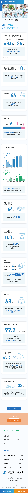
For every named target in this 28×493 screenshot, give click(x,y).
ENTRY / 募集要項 (14, 408)
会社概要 (6, 436)
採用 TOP (6, 450)
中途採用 (21, 467)
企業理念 (6, 439)
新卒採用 (21, 463)
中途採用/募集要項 (21, 491)
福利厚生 (21, 455)
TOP (5, 20)
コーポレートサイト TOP (11, 431)
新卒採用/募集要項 (7, 491)
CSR (17, 436)
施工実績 (6, 443)
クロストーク (7, 467)
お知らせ (18, 439)
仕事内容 (6, 459)
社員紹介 (6, 463)
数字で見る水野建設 (9, 455)
